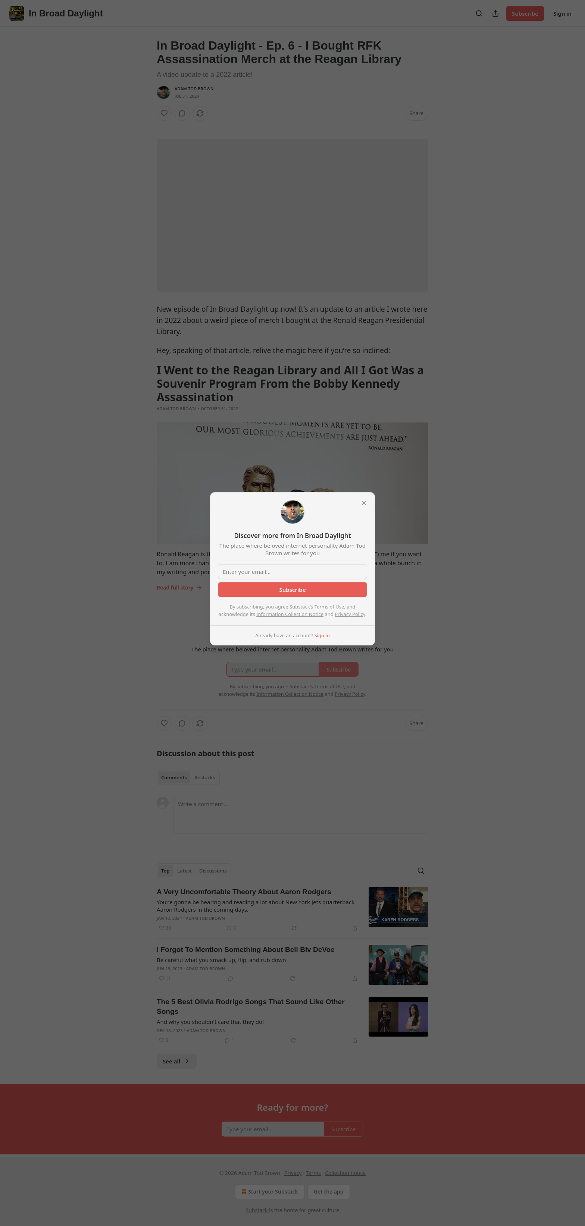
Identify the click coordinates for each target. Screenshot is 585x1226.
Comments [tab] (174, 777)
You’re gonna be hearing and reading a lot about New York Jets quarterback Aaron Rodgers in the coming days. (255, 905)
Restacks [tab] (204, 777)
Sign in (562, 13)
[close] (364, 503)
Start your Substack (269, 1192)
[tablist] (188, 777)
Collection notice (345, 1172)
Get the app (329, 1191)
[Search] (479, 13)
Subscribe (525, 13)
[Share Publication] (495, 13)
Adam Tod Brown (194, 88)
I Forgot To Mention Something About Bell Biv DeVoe (246, 949)
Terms (313, 1172)
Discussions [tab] (213, 870)
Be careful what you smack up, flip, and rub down (221, 959)
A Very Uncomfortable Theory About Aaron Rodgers (244, 892)
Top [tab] (165, 870)
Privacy (293, 1172)
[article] (292, 910)
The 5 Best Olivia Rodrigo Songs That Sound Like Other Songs (251, 1006)
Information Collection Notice (289, 614)
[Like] (164, 113)
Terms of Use (329, 606)
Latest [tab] (184, 870)
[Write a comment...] (300, 815)
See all (177, 1061)
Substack (257, 1210)
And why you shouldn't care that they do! (210, 1021)
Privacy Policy (350, 614)
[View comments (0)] (182, 113)
